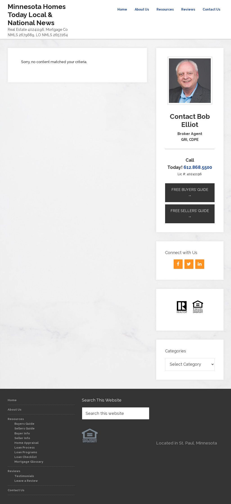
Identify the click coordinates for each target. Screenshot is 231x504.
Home (12, 400)
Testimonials (24, 476)
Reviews (14, 471)
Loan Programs (25, 452)
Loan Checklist (25, 457)
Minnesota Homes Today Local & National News (37, 15)
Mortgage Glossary (28, 461)
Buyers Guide (24, 423)
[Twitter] (188, 264)
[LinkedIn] (199, 264)
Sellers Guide (24, 428)
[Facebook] (178, 264)
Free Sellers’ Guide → (189, 214)
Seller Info (22, 438)
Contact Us (16, 490)
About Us (14, 409)
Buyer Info (22, 433)
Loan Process (24, 447)
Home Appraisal (26, 442)
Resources (16, 419)
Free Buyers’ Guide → (189, 193)
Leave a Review (26, 480)
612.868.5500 (198, 167)
